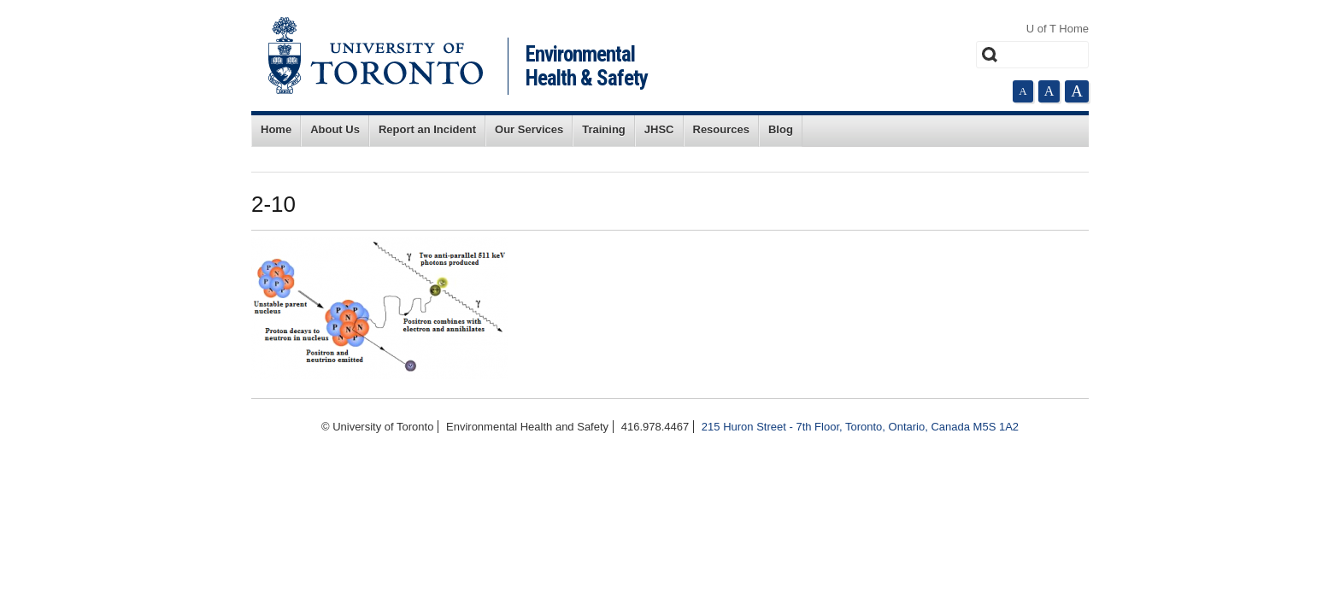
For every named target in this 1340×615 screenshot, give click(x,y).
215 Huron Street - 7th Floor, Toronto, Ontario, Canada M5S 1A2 (860, 426)
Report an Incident (427, 129)
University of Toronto (375, 55)
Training (604, 129)
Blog (780, 129)
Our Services (529, 129)
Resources (721, 129)
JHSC (659, 129)
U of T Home (1057, 28)
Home (276, 129)
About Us (335, 129)
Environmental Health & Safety (587, 66)
